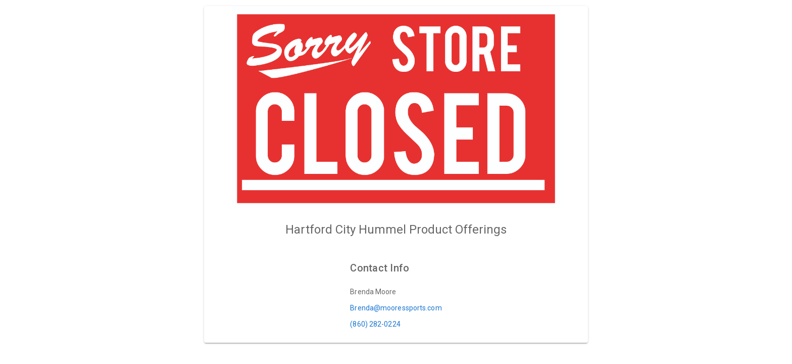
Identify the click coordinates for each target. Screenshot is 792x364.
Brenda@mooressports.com (395, 308)
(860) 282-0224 (375, 324)
